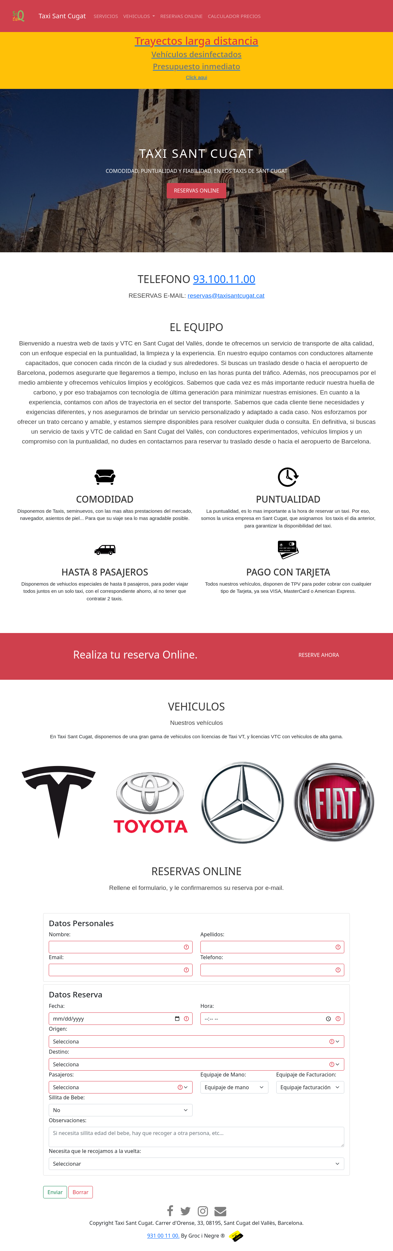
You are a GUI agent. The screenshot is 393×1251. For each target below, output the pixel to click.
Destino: (59, 1051)
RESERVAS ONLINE (196, 190)
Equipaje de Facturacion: (306, 1074)
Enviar (55, 1192)
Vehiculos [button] (137, 16)
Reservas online (181, 16)
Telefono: (211, 957)
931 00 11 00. (163, 1236)
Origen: (58, 1028)
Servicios (106, 16)
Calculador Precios (234, 16)
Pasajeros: (61, 1074)
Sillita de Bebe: (67, 1097)
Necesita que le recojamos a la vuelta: (95, 1151)
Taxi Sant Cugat (62, 15)
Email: (56, 957)
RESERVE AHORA (319, 655)
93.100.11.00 (224, 279)
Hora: (207, 1005)
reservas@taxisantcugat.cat (226, 295)
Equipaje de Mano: (223, 1074)
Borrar (81, 1192)
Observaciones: (67, 1120)
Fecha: (56, 1005)
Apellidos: (212, 934)
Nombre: (59, 934)
